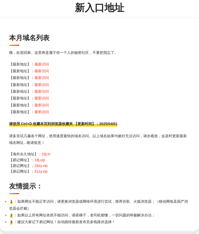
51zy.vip (40, 171)
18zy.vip (40, 166)
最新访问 (41, 64)
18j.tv (46, 154)
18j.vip (39, 160)
